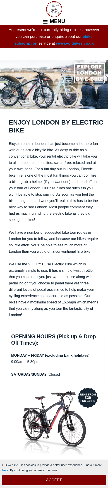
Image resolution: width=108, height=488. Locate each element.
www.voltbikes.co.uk (75, 43)
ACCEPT (54, 480)
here (5, 470)
